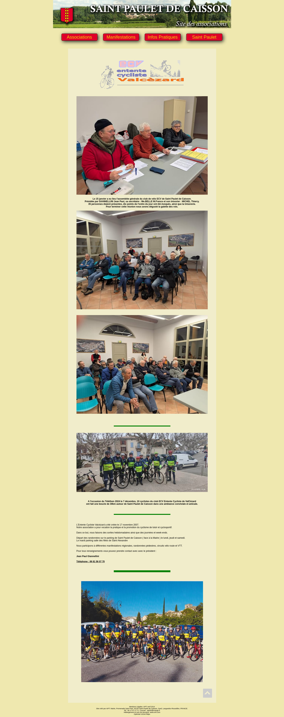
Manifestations (121, 37)
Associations (79, 37)
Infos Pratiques (163, 37)
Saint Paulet (204, 37)
